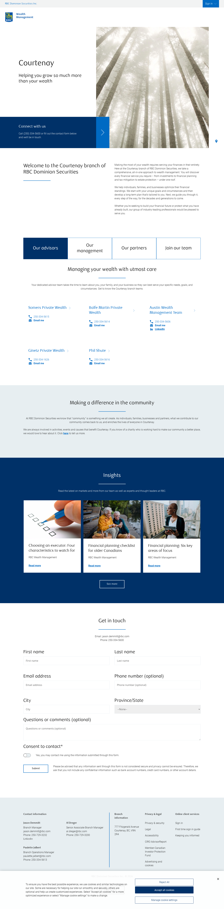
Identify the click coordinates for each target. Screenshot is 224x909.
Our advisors (45, 248)
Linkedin (28, 839)
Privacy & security (154, 823)
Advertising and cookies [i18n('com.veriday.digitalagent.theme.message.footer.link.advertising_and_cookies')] (153, 863)
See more (112, 584)
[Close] (218, 881)
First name (33, 652)
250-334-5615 (41, 316)
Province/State (128, 701)
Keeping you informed (187, 835)
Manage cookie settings (164, 902)
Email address (37, 676)
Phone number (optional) (139, 676)
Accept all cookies (164, 892)
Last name (124, 652)
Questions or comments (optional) (57, 720)
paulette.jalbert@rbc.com (37, 856)
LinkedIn (160, 329)
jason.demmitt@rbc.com (36, 831)
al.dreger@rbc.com (76, 831)
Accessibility (152, 835)
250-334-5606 (162, 321)
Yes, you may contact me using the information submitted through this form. (77, 755)
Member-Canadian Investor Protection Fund (155, 851)
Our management (90, 248)
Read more (35, 565)
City (27, 701)
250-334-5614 (102, 321)
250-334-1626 (41, 359)
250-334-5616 (102, 359)
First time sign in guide (187, 829)
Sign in (179, 823)
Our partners (134, 248)
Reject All (164, 884)
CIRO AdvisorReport (155, 841)
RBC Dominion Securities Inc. (21, 3)
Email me (39, 320)
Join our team (178, 248)
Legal (148, 829)
